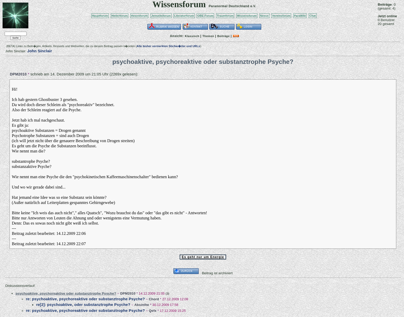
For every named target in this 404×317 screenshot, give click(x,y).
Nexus (264, 15)
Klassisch (192, 36)
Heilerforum (120, 15)
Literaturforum (184, 15)
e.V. (253, 6)
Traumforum (225, 15)
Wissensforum (247, 15)
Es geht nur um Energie (203, 257)
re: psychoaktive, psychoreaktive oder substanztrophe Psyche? (85, 299)
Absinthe (141, 305)
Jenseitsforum (161, 15)
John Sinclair (39, 51)
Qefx (153, 311)
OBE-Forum (205, 15)
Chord (154, 299)
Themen (208, 36)
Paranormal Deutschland (229, 6)
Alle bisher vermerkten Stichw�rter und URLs (168, 46)
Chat (312, 15)
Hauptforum (100, 15)
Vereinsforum (281, 15)
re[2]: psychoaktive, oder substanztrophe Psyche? (83, 304)
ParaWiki (300, 15)
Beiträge (223, 36)
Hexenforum (139, 15)
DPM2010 (18, 74)
